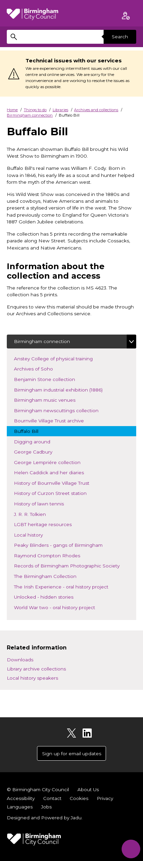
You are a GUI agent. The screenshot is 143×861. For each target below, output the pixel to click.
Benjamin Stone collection (50, 379)
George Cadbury (39, 451)
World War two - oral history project (60, 607)
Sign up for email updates (71, 753)
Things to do (35, 109)
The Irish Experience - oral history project (67, 586)
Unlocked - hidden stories (49, 596)
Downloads (20, 659)
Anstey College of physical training (59, 358)
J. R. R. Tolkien (40, 513)
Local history (38, 534)
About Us (88, 789)
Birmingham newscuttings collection (62, 410)
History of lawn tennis (44, 503)
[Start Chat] (131, 849)
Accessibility (21, 798)
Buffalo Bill (32, 430)
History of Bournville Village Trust (57, 482)
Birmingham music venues (50, 399)
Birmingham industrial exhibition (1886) (64, 389)
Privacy (105, 798)
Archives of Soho (39, 368)
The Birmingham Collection (51, 576)
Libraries (60, 109)
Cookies (79, 798)
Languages (20, 806)
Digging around (38, 441)
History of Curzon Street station (56, 492)
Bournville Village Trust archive (54, 420)
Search (120, 36)
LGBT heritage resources (48, 524)
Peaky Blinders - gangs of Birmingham (64, 544)
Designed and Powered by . (45, 817)
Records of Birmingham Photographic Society (72, 565)
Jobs (46, 806)
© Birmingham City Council (38, 789)
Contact (52, 798)
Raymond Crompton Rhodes (53, 555)
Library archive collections (36, 669)
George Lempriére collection (53, 462)
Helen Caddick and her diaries (54, 472)
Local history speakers (32, 678)
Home (12, 109)
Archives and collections (96, 109)
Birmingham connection (30, 115)
